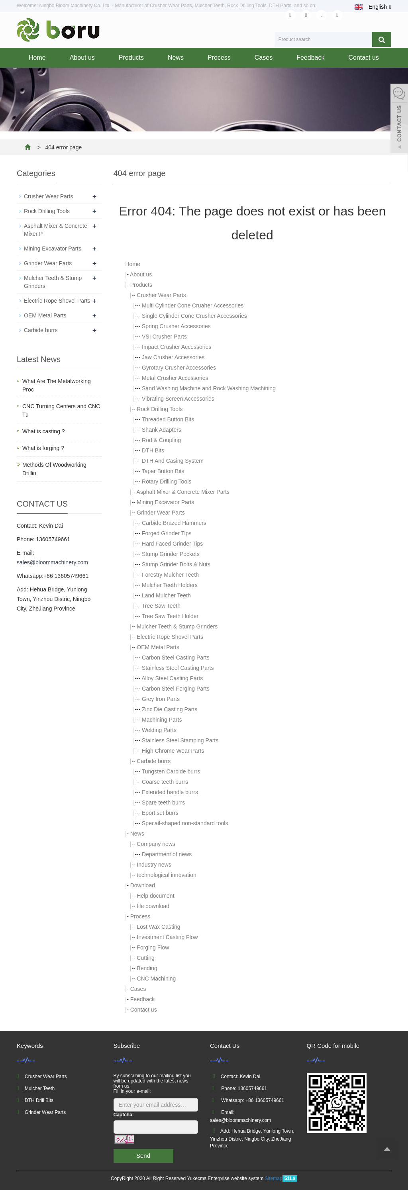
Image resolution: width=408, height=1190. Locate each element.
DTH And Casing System (173, 461)
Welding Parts (159, 730)
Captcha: (124, 1115)
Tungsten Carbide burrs (171, 771)
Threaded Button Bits (168, 419)
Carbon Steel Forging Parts (176, 688)
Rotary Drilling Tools (166, 481)
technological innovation (166, 875)
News (176, 57)
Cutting (145, 958)
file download (153, 906)
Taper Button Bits (163, 471)
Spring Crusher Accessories (176, 326)
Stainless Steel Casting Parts (178, 668)
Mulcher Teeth (40, 1088)
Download (142, 885)
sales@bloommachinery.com (52, 562)
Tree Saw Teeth (161, 606)
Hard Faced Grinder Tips (172, 543)
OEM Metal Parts (158, 647)
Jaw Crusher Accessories (173, 357)
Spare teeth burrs (163, 802)
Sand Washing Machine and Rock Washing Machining (209, 388)
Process (219, 57)
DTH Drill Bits (39, 1100)
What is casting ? (43, 431)
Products (131, 57)
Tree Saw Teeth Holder (170, 616)
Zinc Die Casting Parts (169, 709)
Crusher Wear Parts (161, 295)
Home (37, 57)
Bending (147, 968)
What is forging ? (43, 448)
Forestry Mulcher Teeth (170, 575)
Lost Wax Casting (158, 927)
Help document (155, 895)
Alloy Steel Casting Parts (172, 678)
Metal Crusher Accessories (175, 378)
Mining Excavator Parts (165, 502)
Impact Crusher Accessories (176, 347)
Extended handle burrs (170, 792)
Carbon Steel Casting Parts (176, 657)
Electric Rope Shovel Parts (170, 637)
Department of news (167, 854)
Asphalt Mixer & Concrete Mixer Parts (183, 492)
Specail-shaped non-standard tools (185, 823)
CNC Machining (156, 978)
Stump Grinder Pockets (171, 554)
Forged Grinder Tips (167, 533)
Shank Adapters (161, 430)
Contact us (363, 57)
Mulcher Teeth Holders (170, 585)
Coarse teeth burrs (165, 782)
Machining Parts (162, 719)
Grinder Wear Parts (160, 512)
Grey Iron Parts (161, 699)
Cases (264, 57)
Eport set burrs (160, 813)
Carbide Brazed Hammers (174, 523)
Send (143, 1155)
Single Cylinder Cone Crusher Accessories (194, 316)
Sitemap (273, 1178)
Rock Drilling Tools (159, 409)
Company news (156, 844)
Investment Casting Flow (167, 937)
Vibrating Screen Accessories (178, 398)
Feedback (310, 57)
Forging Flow (153, 947)
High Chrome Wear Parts (173, 751)
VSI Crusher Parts (164, 336)
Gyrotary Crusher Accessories (179, 367)
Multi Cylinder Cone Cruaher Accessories (192, 305)
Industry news (154, 864)
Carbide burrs (154, 761)
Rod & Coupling (161, 440)
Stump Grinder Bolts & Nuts (176, 564)
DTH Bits (153, 450)
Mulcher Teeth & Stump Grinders (177, 626)
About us (82, 57)
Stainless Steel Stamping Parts (180, 740)
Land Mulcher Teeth (166, 595)
